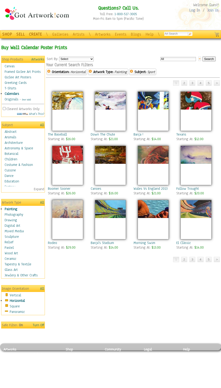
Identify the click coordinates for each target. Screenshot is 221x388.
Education (12, 181)
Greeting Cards (16, 82)
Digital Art (12, 225)
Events (121, 34)
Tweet (187, 385)
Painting (11, 209)
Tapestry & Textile (18, 264)
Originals (11, 99)
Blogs (136, 34)
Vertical (15, 295)
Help (149, 34)
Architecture (14, 142)
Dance (9, 175)
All (42, 125)
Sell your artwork (118, 375)
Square (15, 306)
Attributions (151, 365)
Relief (9, 242)
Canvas (10, 66)
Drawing (11, 220)
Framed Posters (77, 359)
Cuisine (10, 170)
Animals (10, 137)
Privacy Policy (154, 354)
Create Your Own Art (80, 385)
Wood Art (11, 253)
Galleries (60, 34)
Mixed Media (14, 231)
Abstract (11, 131)
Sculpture (12, 236)
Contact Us (191, 354)
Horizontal (17, 300)
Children (11, 159)
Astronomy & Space (19, 148)
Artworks (103, 34)
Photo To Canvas (78, 354)
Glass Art (11, 269)
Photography (14, 214)
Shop (69, 349)
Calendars (12, 93)
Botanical (11, 153)
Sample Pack (192, 359)
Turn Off (38, 325)
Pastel (9, 247)
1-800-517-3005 (125, 14)
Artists (79, 34)
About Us (189, 365)
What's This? (30, 114)
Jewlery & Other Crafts (21, 275)
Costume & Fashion (19, 164)
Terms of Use (153, 359)
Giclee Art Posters (18, 77)
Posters (71, 365)
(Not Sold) (26, 99)
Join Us (213, 10)
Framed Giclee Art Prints (23, 71)
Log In (194, 10)
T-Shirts (10, 88)
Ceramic (10, 258)
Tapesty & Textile (46, 375)
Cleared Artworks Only (23, 109)
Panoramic (17, 311)
